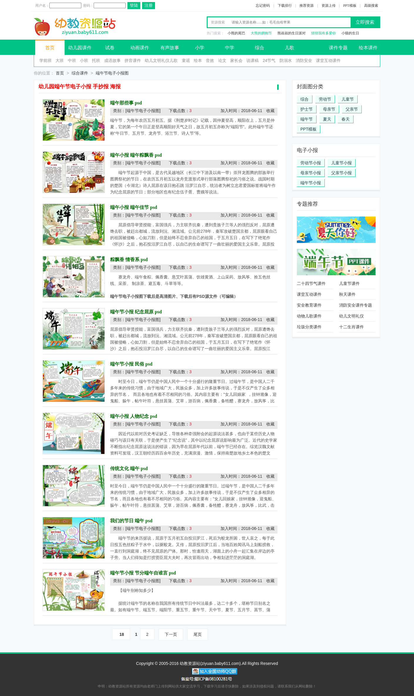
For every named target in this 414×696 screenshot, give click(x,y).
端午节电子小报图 (112, 73)
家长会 (236, 60)
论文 (222, 60)
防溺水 (286, 60)
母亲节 (329, 109)
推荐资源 (306, 6)
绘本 (198, 60)
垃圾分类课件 (309, 327)
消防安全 (304, 60)
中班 (72, 60)
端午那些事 (122, 102)
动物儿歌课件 (309, 316)
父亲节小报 (341, 172)
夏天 (327, 119)
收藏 (270, 110)
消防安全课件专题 (355, 305)
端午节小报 (310, 182)
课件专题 (338, 47)
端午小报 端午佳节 (129, 207)
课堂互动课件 (328, 60)
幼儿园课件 (80, 47)
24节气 (269, 60)
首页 (50, 47)
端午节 (306, 119)
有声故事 (169, 47)
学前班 (45, 60)
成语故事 (112, 60)
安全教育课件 (309, 305)
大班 (59, 60)
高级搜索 (371, 6)
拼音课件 (132, 60)
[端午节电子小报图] (143, 110)
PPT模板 (349, 6)
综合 (259, 47)
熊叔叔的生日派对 (291, 33)
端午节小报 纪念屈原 (132, 311)
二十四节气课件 (311, 283)
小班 (84, 60)
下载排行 (285, 6)
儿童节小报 (341, 163)
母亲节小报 (310, 172)
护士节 (306, 109)
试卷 (110, 47)
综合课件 (80, 73)
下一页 (171, 634)
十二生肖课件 (351, 327)
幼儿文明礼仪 (351, 316)
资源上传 (329, 6)
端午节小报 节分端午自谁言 (139, 572)
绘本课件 (368, 47)
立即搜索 (365, 22)
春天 (345, 119)
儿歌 (289, 47)
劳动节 (325, 99)
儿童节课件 (349, 283)
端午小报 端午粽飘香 (132, 155)
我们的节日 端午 (127, 520)
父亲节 (352, 109)
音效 (210, 60)
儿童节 (347, 99)
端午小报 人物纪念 (129, 416)
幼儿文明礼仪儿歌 (161, 60)
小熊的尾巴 (236, 33)
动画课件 (139, 47)
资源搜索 (218, 22)
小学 (199, 47)
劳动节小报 (310, 163)
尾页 (197, 634)
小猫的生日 (350, 33)
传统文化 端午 (124, 468)
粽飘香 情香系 (124, 259)
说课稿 (252, 60)
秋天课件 (347, 294)
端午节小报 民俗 (127, 363)
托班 (96, 60)
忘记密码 (263, 6)
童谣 (186, 60)
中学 (229, 47)
